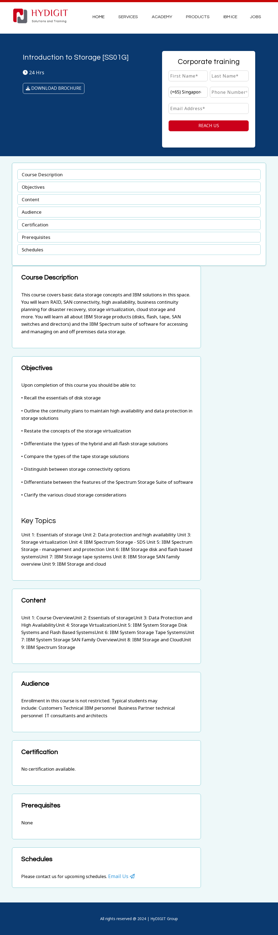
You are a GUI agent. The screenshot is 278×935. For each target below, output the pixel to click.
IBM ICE (230, 17)
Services (128, 17)
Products (198, 17)
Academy (162, 17)
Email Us (121, 876)
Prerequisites (36, 237)
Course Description (42, 174)
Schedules (32, 249)
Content (30, 199)
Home (99, 17)
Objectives (33, 187)
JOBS (255, 17)
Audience (32, 212)
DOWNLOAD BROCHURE (53, 88)
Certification (35, 225)
